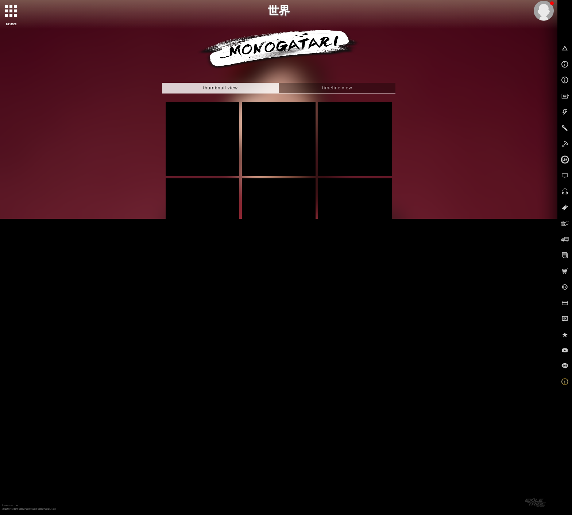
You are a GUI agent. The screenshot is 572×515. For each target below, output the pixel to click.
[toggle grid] (11, 11)
